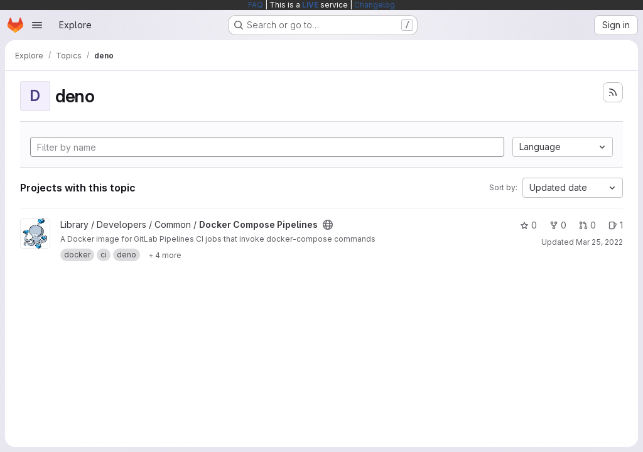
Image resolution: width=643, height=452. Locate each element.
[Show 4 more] (165, 254)
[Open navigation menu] (37, 25)
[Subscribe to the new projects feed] (613, 92)
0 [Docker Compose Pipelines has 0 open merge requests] (587, 225)
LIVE (310, 4)
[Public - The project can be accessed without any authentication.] (328, 225)
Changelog (374, 4)
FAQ (255, 4)
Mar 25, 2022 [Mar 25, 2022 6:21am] (599, 242)
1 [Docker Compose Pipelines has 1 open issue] (615, 225)
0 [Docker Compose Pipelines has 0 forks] (557, 225)
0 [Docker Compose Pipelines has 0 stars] (528, 225)
